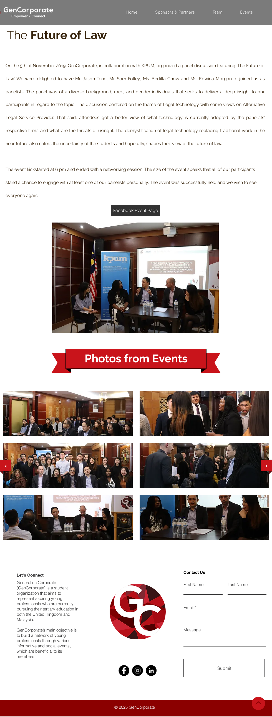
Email (188, 607)
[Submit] (224, 668)
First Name (193, 584)
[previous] (5, 465)
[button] (217, 12)
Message (192, 630)
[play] (260, 544)
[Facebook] (124, 670)
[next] (266, 465)
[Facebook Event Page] (135, 210)
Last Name (238, 584)
